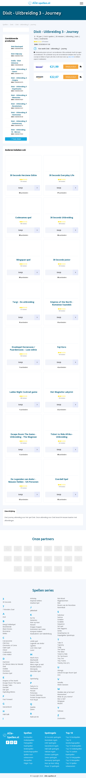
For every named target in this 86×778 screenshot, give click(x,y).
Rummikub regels (51, 740)
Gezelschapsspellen (31, 751)
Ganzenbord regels (51, 746)
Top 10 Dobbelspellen (74, 748)
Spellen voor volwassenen (28, 755)
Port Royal (34, 700)
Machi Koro (34, 658)
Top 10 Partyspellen (73, 757)
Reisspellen (28, 760)
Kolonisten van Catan (38, 629)
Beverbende (7, 627)
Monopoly (34, 669)
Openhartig (34, 679)
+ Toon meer (16, 139)
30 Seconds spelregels (53, 737)
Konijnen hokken (36, 631)
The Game (61, 649)
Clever (5, 650)
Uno (58, 675)
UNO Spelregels (50, 743)
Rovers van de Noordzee (66, 605)
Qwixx (32, 709)
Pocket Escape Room (38, 697)
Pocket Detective (36, 695)
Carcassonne (7, 641)
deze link (71, 57)
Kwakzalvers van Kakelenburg (41, 634)
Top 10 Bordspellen (73, 737)
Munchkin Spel (35, 671)
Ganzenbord (7, 707)
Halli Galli (6, 714)
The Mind (60, 652)
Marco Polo (34, 662)
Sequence (60, 624)
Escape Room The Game (12, 683)
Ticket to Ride (62, 654)
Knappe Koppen (36, 627)
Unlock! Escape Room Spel (67, 673)
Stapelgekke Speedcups (65, 635)
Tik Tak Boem (62, 656)
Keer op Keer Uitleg (52, 762)
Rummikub (61, 607)
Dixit (4, 666)
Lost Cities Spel (35, 648)
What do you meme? (65, 697)
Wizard (59, 703)
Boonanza (6, 631)
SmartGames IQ (63, 633)
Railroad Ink (34, 717)
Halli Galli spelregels (52, 748)
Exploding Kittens (9, 692)
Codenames (7, 652)
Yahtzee (60, 711)
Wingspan (60, 701)
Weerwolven (61, 694)
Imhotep (33, 598)
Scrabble (60, 622)
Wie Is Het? (61, 699)
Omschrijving (9, 511)
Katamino (33, 620)
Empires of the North (10, 681)
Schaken (60, 619)
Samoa (60, 617)
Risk (58, 603)
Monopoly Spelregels (52, 760)
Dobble (5, 669)
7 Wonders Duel (8, 609)
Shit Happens (62, 628)
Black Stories (7, 629)
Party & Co (34, 686)
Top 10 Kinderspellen (73, 746)
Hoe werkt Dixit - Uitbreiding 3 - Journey (50, 48)
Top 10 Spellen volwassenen (71, 763)
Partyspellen (28, 743)
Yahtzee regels (50, 751)
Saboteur (60, 615)
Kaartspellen (28, 746)
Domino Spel (7, 673)
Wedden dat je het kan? (65, 692)
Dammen (6, 662)
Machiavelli (34, 660)
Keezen (32, 625)
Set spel (60, 626)
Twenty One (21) (63, 663)
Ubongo (60, 670)
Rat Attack (61, 598)
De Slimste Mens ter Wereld (13, 664)
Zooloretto (61, 718)
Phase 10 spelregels (52, 765)
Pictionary (33, 693)
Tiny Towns (61, 661)
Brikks (5, 633)
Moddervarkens (35, 667)
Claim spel (6, 648)
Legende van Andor (37, 643)
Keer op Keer (35, 622)
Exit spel (6, 690)
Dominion (6, 671)
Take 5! (60, 643)
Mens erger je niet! (37, 664)
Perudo (32, 691)
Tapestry (60, 645)
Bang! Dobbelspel (9, 624)
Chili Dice (6, 643)
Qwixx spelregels (51, 757)
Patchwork (34, 688)
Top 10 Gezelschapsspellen (73, 741)
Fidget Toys (28, 762)
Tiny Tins (60, 658)
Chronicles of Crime (10, 645)
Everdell (5, 687)
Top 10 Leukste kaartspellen (71, 752)
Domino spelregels (51, 754)
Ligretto (33, 646)
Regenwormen (62, 601)
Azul (4, 617)
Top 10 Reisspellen (72, 760)
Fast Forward (7, 699)
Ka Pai (32, 618)
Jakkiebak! (33, 610)
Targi (59, 647)
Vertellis (60, 682)
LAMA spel (34, 641)
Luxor (32, 650)
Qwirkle (32, 707)
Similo (59, 631)
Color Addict (7, 654)
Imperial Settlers (36, 601)
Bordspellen (28, 737)
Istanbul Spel (34, 603)
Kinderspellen (28, 748)
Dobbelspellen (29, 740)
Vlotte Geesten (62, 685)
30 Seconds (7, 602)
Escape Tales (7, 685)
